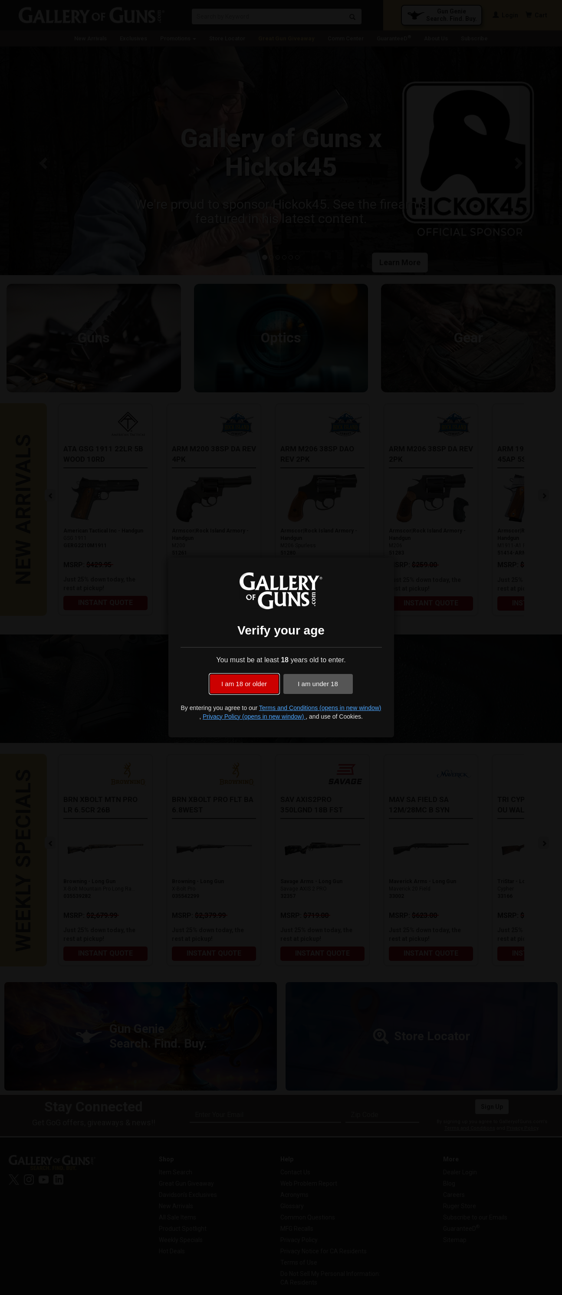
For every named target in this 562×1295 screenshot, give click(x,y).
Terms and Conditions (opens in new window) (320, 707)
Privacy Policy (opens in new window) (254, 716)
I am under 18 (318, 683)
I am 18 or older (244, 683)
